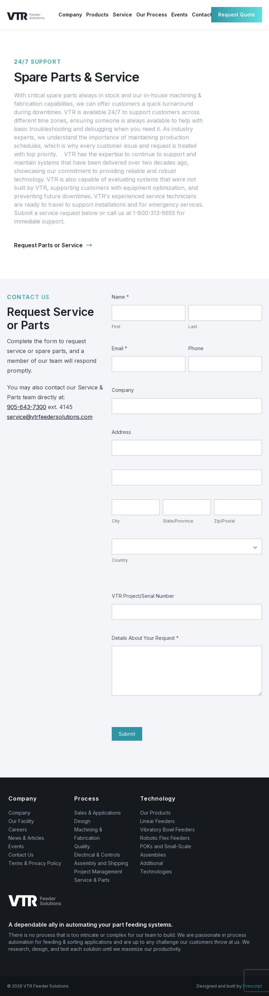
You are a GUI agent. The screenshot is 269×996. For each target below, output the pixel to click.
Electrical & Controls (97, 855)
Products (97, 15)
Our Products (155, 813)
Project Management (98, 871)
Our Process (151, 15)
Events (179, 15)
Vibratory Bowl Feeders (167, 829)
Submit (127, 734)
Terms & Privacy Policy (34, 863)
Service (122, 15)
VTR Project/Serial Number (143, 596)
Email (119, 348)
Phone (196, 348)
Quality (82, 846)
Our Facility (21, 821)
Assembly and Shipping (101, 863)
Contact (202, 15)
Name (120, 297)
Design (82, 821)
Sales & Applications (97, 813)
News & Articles (26, 838)
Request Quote (236, 15)
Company (70, 15)
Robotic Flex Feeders (165, 838)
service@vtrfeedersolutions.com (49, 416)
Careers (17, 829)
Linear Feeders (157, 821)
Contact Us (21, 855)
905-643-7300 (26, 406)
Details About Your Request (145, 638)
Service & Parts (92, 880)
